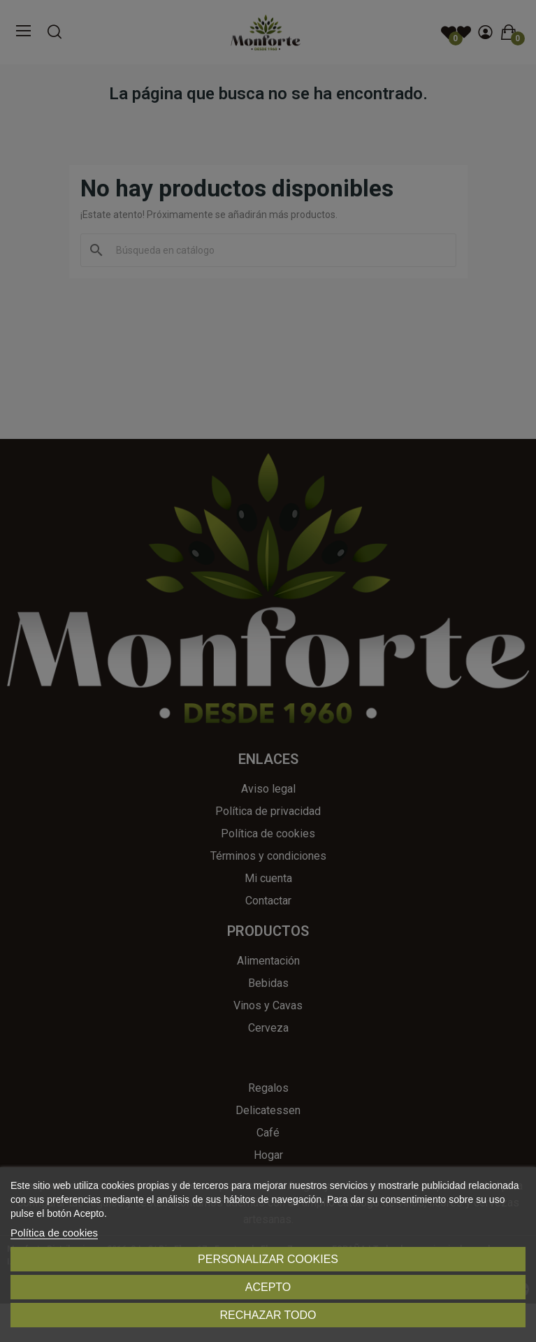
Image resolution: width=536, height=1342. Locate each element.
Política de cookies (54, 1233)
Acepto (268, 1287)
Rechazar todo (267, 1315)
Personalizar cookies (268, 1259)
